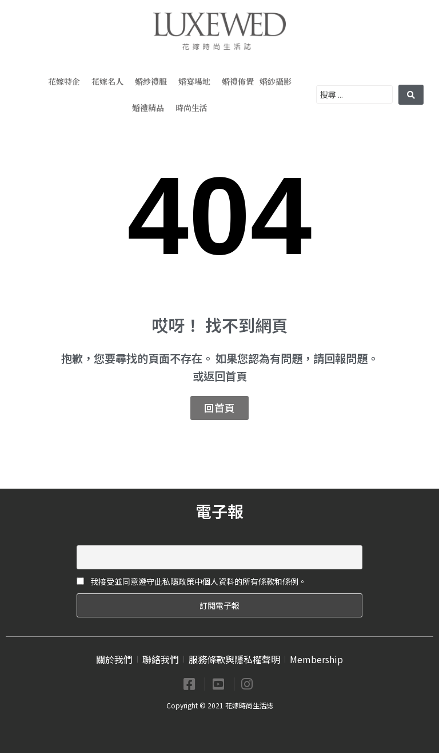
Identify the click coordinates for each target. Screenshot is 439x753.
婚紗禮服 (154, 81)
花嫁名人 (110, 81)
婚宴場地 (197, 81)
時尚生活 (194, 107)
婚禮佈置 (238, 81)
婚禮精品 (151, 107)
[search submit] (411, 95)
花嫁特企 (67, 81)
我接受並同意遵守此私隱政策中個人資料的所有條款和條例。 (191, 581)
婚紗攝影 (278, 81)
